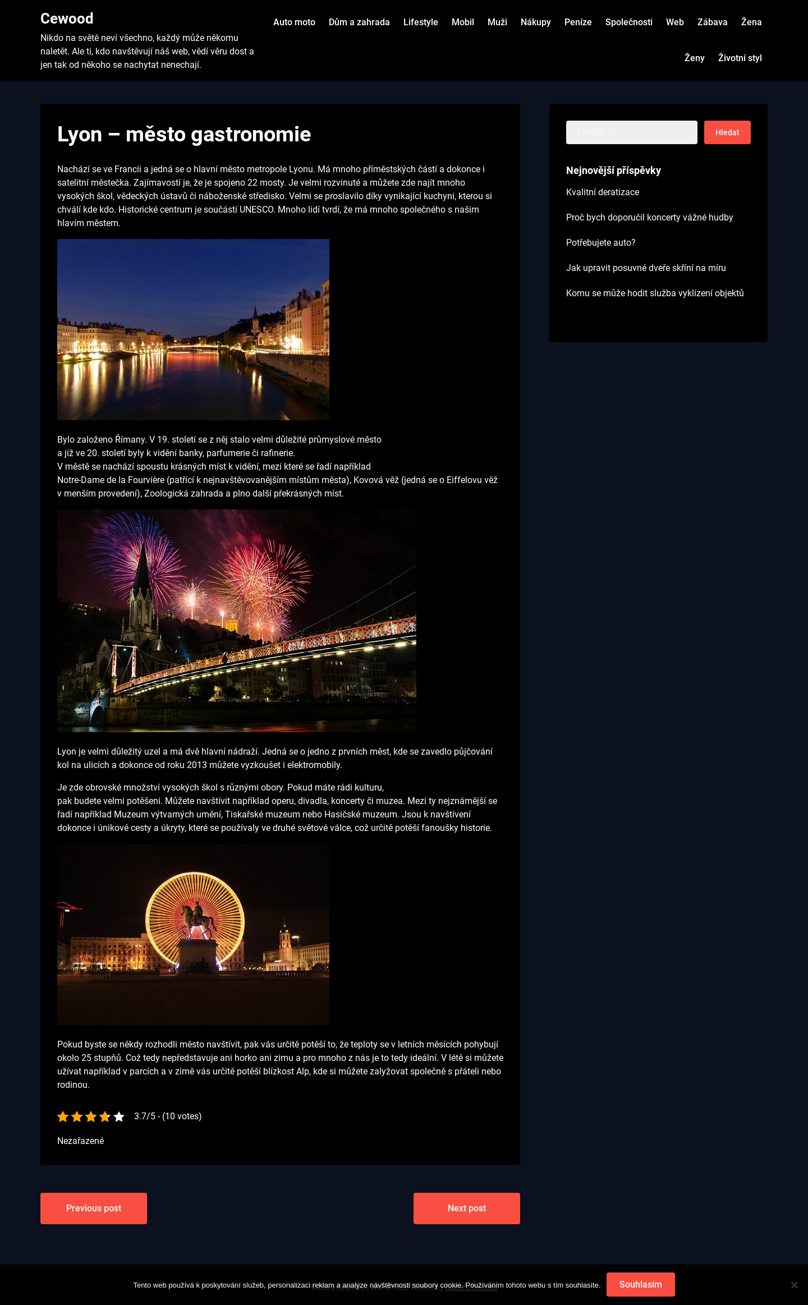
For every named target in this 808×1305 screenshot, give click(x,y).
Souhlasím (640, 1284)
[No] (794, 1284)
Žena (751, 22)
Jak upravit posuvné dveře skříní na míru (646, 268)
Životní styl (740, 58)
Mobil (463, 22)
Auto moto (294, 22)
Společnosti (629, 22)
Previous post (93, 1208)
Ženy (695, 58)
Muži (497, 22)
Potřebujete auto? (601, 242)
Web (675, 22)
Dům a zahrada (359, 22)
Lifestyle (420, 22)
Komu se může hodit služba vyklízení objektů (655, 293)
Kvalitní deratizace (602, 192)
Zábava (712, 22)
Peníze (578, 22)
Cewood (67, 18)
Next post (467, 1208)
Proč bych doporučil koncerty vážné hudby (649, 217)
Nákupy (536, 22)
